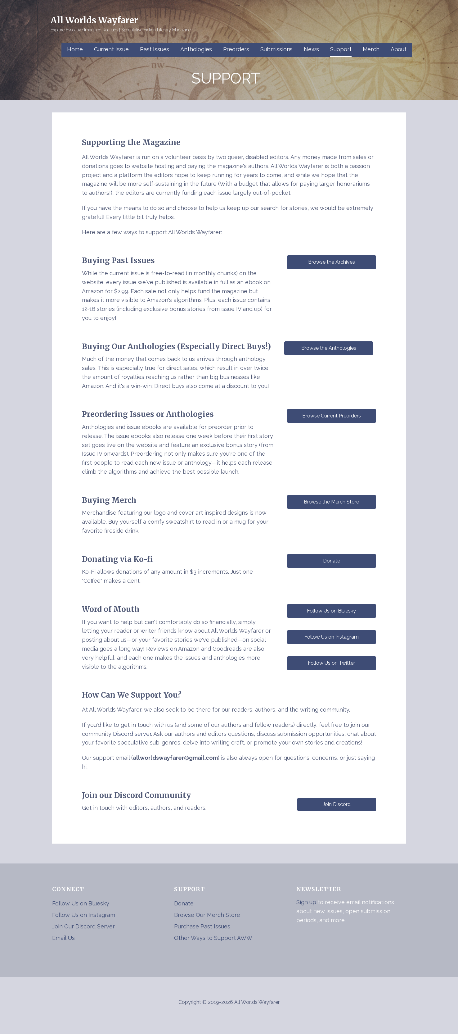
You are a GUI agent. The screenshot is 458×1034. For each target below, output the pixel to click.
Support (341, 49)
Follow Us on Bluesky (80, 903)
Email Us (63, 938)
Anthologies (196, 49)
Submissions (276, 49)
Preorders (236, 49)
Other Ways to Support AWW (213, 938)
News (311, 49)
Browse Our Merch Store (207, 915)
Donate (184, 903)
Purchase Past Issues (202, 926)
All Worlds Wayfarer (94, 20)
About (398, 49)
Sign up (306, 902)
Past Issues (154, 49)
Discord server (132, 734)
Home (75, 49)
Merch (371, 49)
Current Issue (111, 49)
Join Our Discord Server (83, 926)
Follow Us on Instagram (83, 915)
